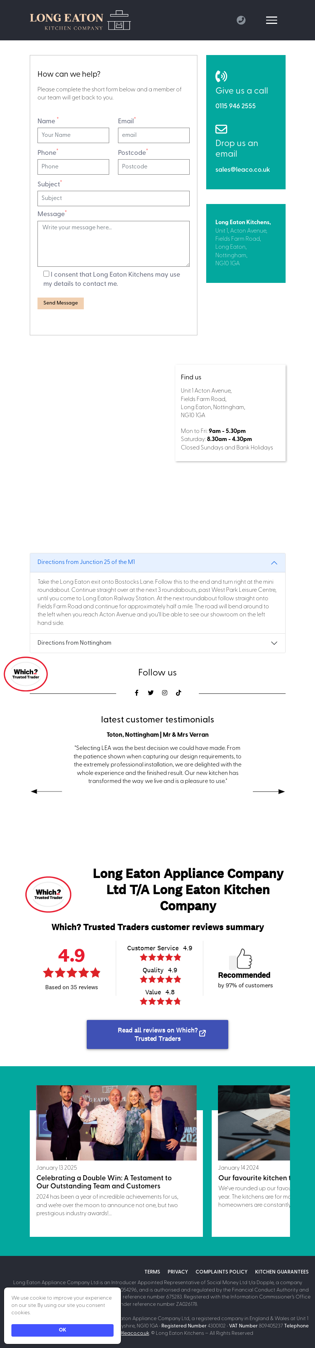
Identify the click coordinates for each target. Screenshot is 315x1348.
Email (127, 121)
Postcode (133, 153)
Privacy (178, 1272)
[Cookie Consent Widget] (62, 1315)
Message (52, 214)
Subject (49, 184)
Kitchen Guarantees (282, 1272)
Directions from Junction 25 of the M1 (86, 562)
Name (48, 121)
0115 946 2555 (235, 106)
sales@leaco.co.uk (242, 170)
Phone (47, 153)
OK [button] (62, 1330)
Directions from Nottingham (74, 643)
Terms (152, 1272)
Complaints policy (222, 1272)
